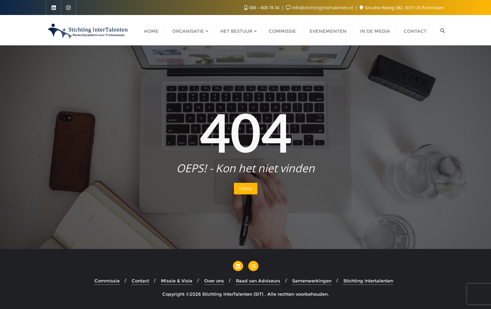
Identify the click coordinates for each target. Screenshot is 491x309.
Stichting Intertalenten (368, 280)
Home (245, 188)
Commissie (107, 280)
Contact (140, 280)
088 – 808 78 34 (262, 7)
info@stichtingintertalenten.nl (320, 7)
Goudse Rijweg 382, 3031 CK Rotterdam (402, 7)
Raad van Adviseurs (258, 280)
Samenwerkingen (311, 280)
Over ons (214, 280)
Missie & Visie (176, 280)
